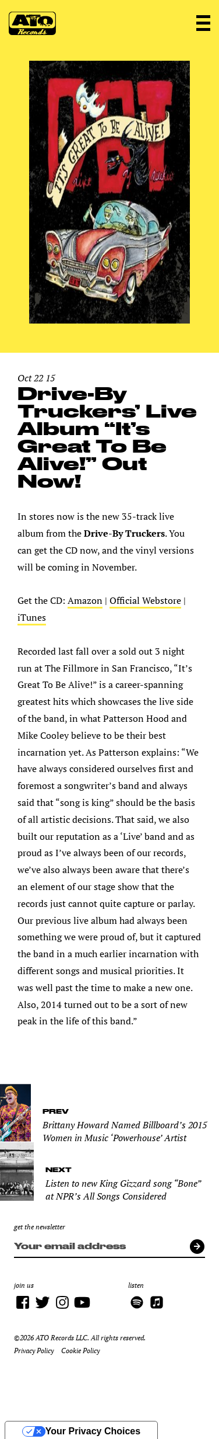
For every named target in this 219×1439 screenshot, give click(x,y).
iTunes (31, 617)
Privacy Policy (34, 1350)
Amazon (85, 600)
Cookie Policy (80, 1350)
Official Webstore (145, 600)
